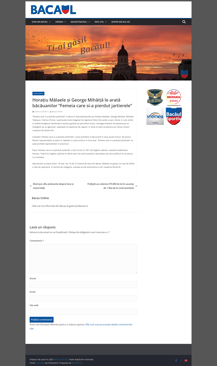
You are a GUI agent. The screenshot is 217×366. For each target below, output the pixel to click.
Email (32, 291)
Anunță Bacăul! (79, 21)
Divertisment (38, 93)
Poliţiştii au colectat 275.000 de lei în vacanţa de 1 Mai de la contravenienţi (112, 186)
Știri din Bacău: (40, 21)
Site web (34, 305)
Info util (99, 21)
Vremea (59, 21)
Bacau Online (57, 111)
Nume (33, 278)
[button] (49, 22)
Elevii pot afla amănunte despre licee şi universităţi (52, 186)
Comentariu (37, 240)
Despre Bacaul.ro (120, 21)
